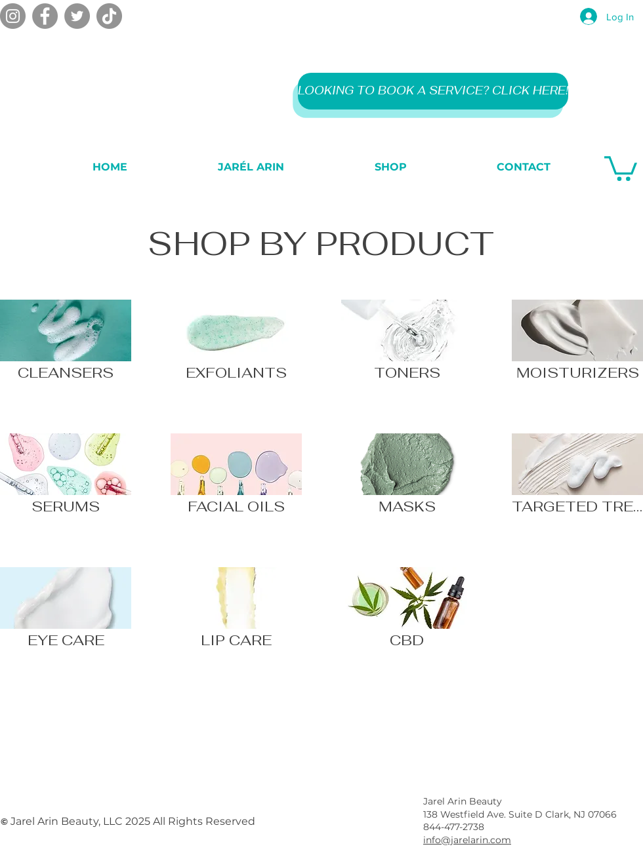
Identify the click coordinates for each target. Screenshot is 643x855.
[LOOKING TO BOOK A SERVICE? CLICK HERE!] (433, 91)
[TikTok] (109, 16)
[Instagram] (13, 16)
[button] (620, 167)
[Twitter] (77, 16)
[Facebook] (45, 16)
